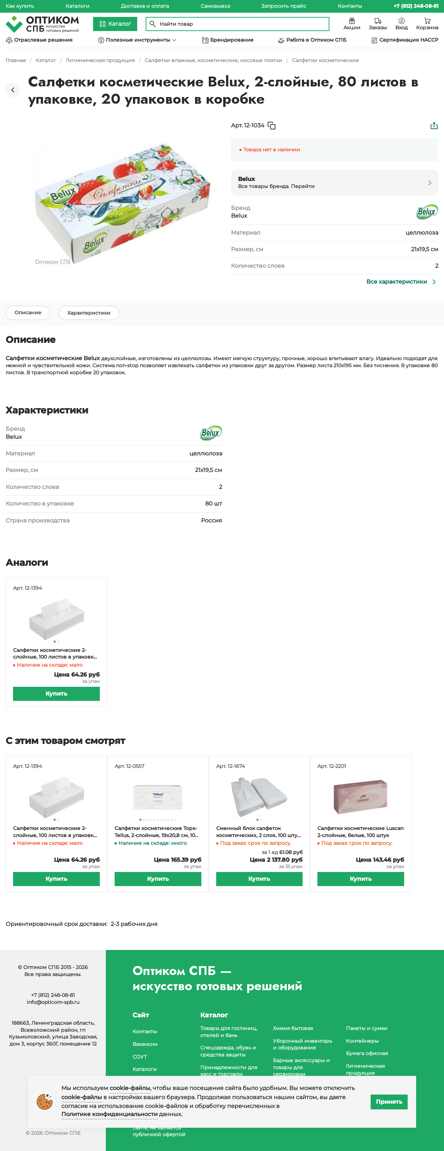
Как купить (20, 6)
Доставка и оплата (145, 6)
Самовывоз (215, 6)
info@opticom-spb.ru (53, 1002)
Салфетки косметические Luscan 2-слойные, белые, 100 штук (360, 833)
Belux (239, 215)
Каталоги (78, 6)
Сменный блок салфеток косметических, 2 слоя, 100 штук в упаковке (258, 834)
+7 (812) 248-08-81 (53, 995)
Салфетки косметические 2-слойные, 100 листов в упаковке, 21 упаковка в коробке (55, 655)
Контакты (350, 6)
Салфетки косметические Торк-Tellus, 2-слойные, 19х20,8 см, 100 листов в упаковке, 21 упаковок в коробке (157, 834)
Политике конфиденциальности (109, 1114)
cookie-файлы (130, 1088)
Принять (389, 1101)
